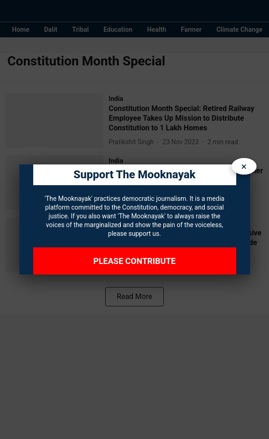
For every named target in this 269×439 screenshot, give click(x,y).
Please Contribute (134, 261)
